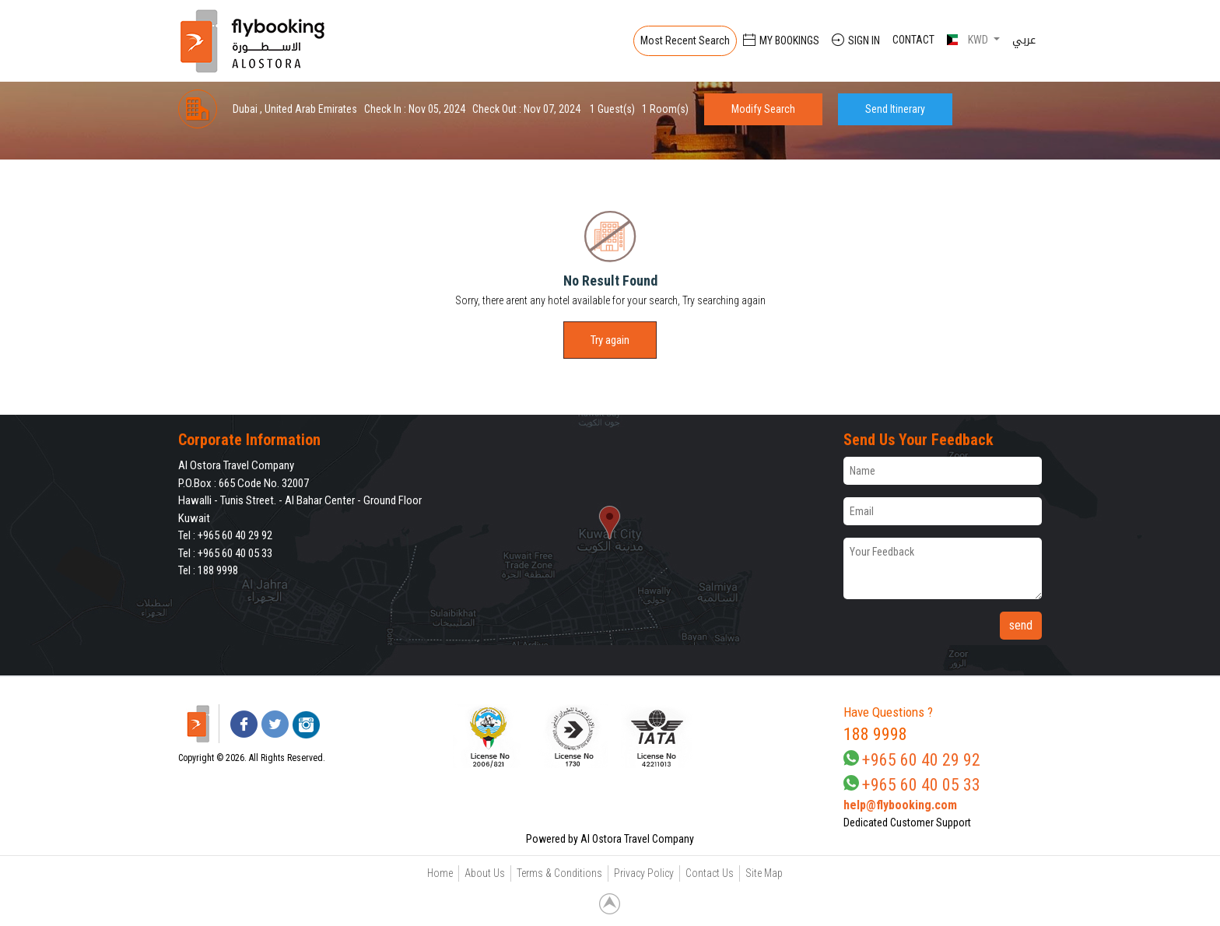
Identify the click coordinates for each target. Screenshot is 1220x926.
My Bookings (781, 40)
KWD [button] (968, 39)
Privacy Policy (644, 873)
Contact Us (709, 873)
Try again (610, 340)
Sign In (856, 40)
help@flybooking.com (900, 805)
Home (440, 873)
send (1020, 625)
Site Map (764, 873)
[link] (736, 736)
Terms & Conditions (559, 873)
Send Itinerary (895, 109)
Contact (913, 39)
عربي (1024, 39)
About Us (485, 873)
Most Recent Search (685, 40)
